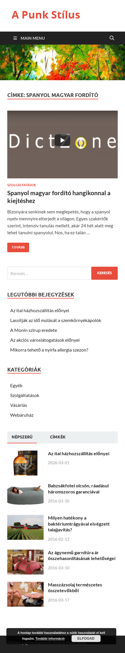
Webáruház (21, 415)
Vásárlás (18, 405)
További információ (50, 638)
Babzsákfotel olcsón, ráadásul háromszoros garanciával (78, 488)
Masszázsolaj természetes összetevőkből (75, 587)
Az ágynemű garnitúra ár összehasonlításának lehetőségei (81, 555)
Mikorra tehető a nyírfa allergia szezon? (49, 349)
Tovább (16, 246)
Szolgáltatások (21, 185)
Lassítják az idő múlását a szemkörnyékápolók (55, 320)
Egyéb (16, 385)
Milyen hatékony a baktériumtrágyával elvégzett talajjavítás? (79, 524)
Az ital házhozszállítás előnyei (39, 310)
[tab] (22, 437)
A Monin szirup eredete (33, 330)
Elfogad (85, 638)
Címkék (58, 437)
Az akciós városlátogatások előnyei (45, 340)
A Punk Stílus (46, 15)
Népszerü (22, 437)
